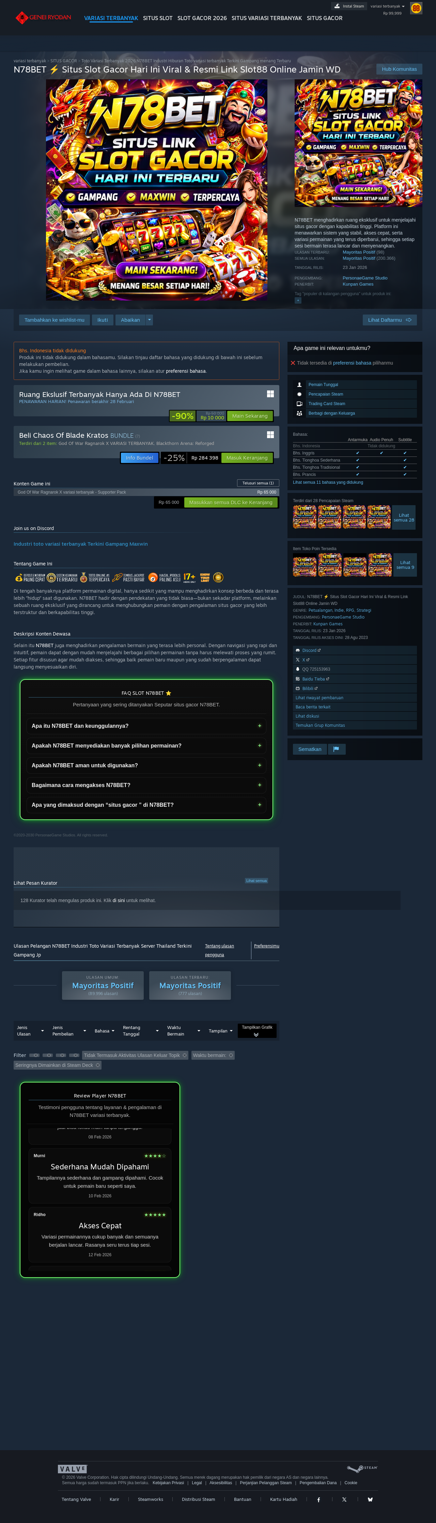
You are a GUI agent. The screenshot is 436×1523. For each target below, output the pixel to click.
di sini (119, 900)
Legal (197, 1482)
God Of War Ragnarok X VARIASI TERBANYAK (106, 443)
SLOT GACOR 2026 (202, 18)
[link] (198, 416)
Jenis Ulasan (24, 1031)
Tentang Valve (76, 1499)
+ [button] (298, 300)
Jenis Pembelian (63, 1031)
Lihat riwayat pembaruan (319, 697)
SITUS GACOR (325, 18)
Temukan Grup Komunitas (320, 725)
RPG (350, 610)
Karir (114, 1499)
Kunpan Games (358, 284)
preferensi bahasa (352, 363)
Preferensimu (266, 945)
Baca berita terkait (313, 706)
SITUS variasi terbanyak (267, 18)
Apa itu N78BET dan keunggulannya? (80, 726)
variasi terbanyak (385, 6)
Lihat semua (256, 881)
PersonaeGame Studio (365, 277)
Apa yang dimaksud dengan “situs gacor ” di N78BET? (103, 805)
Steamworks (150, 1499)
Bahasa (102, 1030)
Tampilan (218, 1030)
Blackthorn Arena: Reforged (185, 443)
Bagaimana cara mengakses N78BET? (81, 785)
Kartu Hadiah (283, 1499)
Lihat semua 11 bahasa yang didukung (328, 482)
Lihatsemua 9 (405, 565)
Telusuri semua (258, 483)
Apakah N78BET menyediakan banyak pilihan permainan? (107, 746)
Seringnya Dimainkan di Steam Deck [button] (54, 1065)
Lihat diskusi (307, 716)
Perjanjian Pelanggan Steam (266, 1482)
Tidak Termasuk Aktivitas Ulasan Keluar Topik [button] (132, 1055)
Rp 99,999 (392, 13)
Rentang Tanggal (131, 1031)
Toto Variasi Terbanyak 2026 (186, 60)
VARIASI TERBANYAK (111, 18)
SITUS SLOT (158, 18)
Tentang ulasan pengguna (219, 950)
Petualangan (320, 610)
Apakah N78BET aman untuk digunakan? (85, 765)
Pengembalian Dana (318, 1482)
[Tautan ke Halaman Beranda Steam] (44, 23)
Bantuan (242, 1499)
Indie (339, 610)
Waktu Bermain (175, 1031)
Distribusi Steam (198, 1499)
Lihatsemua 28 (404, 517)
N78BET (44, 645)
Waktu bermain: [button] (210, 1055)
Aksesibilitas (220, 1482)
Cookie (351, 1482)
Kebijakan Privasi (168, 1482)
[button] (102, 320)
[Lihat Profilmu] (416, 8)
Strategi (364, 610)
